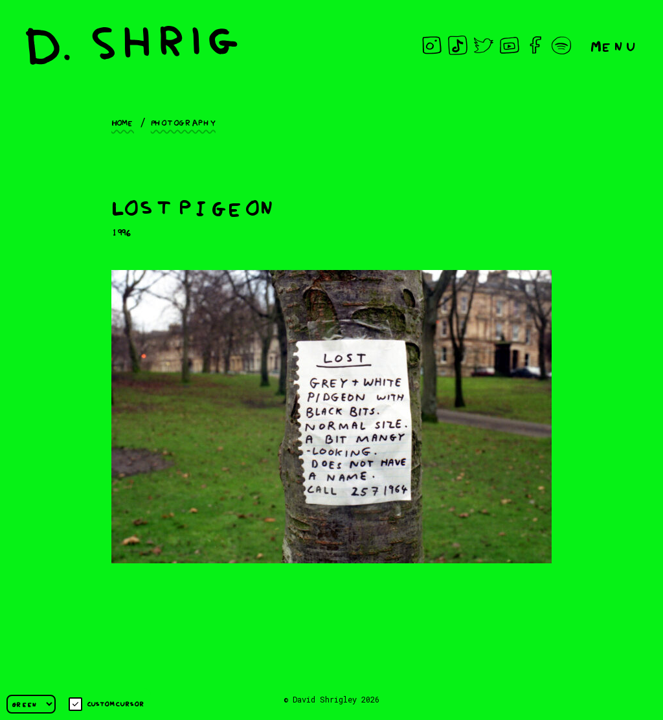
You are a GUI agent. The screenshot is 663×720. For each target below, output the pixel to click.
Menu (613, 45)
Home (122, 122)
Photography (183, 122)
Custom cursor (106, 704)
